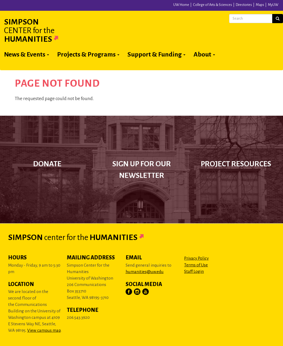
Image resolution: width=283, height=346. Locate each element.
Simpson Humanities (37, 30)
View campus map (44, 330)
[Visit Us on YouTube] (145, 291)
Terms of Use (196, 265)
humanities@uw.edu (145, 271)
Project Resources (236, 164)
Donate (47, 164)
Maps (260, 5)
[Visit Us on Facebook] (129, 291)
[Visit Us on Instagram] (137, 291)
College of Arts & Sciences (212, 5)
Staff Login (194, 271)
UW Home (181, 5)
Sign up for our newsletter (141, 169)
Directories (244, 5)
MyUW (273, 5)
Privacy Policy (196, 258)
